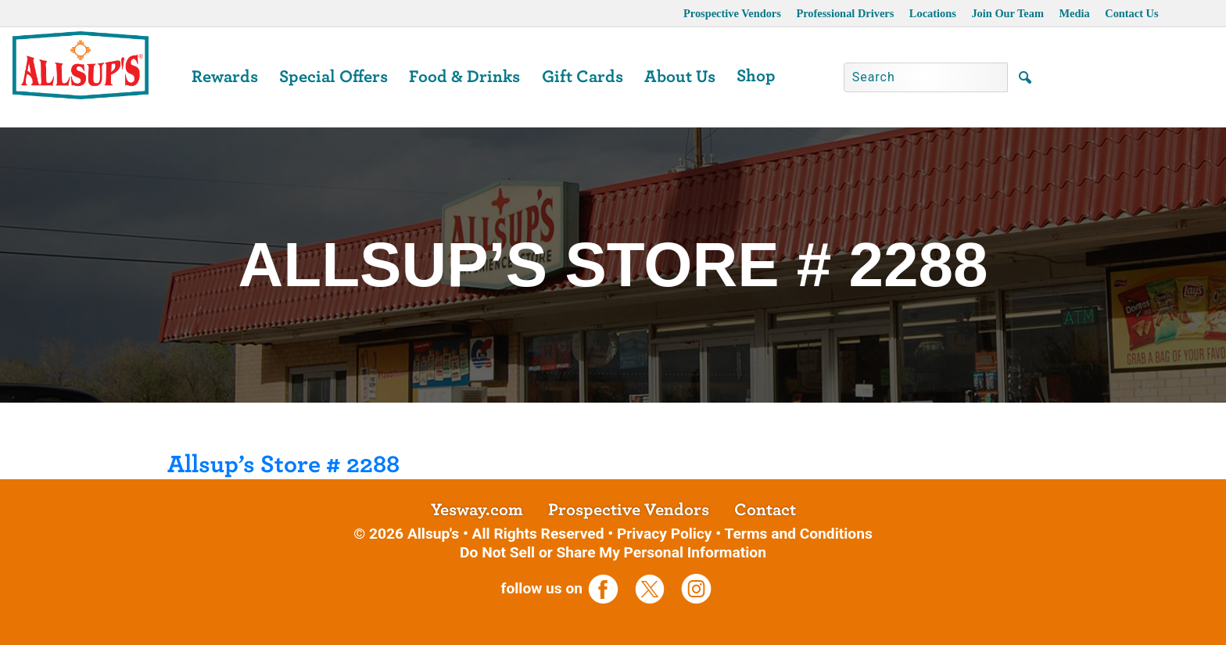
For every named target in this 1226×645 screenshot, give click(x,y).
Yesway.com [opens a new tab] (477, 509)
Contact (765, 509)
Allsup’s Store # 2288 (283, 464)
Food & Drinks (464, 76)
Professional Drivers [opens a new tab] (845, 13)
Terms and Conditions (798, 534)
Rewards (225, 76)
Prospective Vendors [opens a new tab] (732, 13)
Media (1074, 13)
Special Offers (333, 76)
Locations (932, 13)
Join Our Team (1007, 13)
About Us (679, 76)
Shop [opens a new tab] (756, 75)
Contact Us (1131, 13)
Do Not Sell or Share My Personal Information (613, 552)
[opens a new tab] (609, 588)
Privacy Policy (664, 534)
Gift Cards (582, 76)
